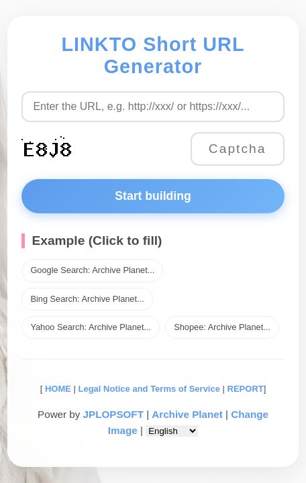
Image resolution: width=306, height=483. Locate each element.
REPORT (245, 389)
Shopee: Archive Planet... (222, 327)
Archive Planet (187, 414)
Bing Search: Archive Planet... (87, 299)
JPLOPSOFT (113, 414)
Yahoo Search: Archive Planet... (90, 327)
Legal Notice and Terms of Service (149, 389)
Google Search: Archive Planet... (92, 270)
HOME (56, 389)
